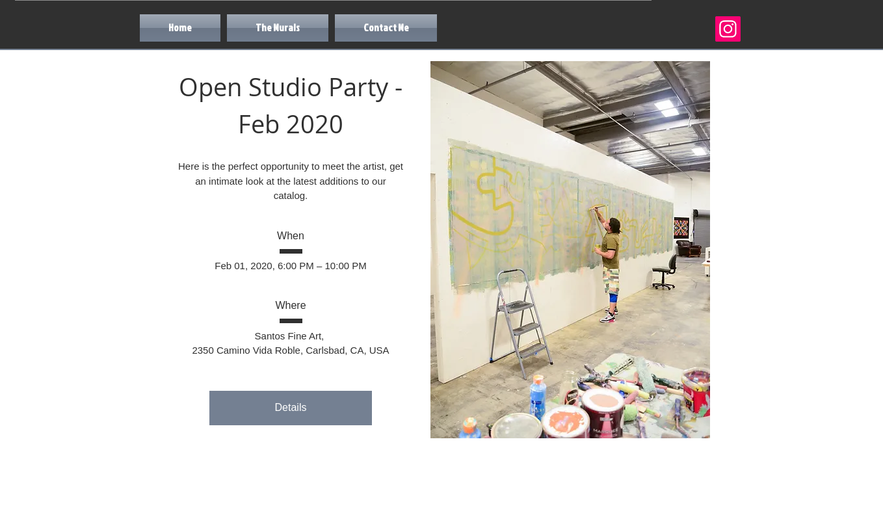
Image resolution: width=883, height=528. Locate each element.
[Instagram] (728, 29)
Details (291, 407)
